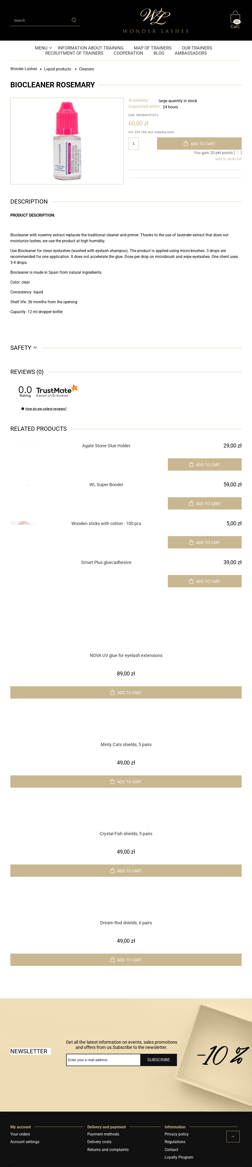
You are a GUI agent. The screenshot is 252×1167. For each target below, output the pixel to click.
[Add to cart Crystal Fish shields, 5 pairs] (126, 870)
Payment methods (103, 1134)
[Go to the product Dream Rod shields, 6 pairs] (126, 910)
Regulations (175, 1141)
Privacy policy (177, 1134)
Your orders (20, 1134)
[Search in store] (39, 20)
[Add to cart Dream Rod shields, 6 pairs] (126, 960)
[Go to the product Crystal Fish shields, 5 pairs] (126, 821)
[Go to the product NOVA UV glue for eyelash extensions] (126, 642)
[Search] (74, 20)
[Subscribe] (158, 1060)
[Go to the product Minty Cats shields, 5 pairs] (126, 731)
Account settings (24, 1141)
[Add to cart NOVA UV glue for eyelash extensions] (126, 692)
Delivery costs (99, 1141)
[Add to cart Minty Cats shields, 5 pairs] (126, 781)
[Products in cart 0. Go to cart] (236, 20)
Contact (171, 1149)
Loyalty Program (179, 1157)
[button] (22, 408)
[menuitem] (44, 47)
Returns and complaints (108, 1149)
